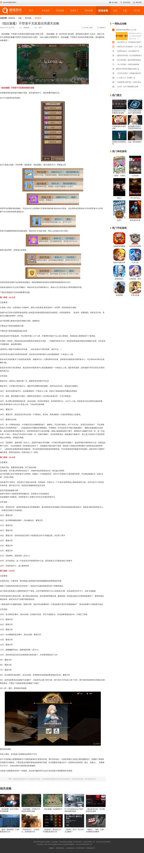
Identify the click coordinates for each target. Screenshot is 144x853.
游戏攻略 (103, 10)
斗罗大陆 (135, 262)
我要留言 (103, 27)
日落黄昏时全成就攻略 (119, 127)
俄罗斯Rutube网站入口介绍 (126, 30)
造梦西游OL (119, 279)
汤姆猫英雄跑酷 (119, 246)
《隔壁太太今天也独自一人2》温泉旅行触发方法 (129, 47)
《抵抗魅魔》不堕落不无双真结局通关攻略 (30, 810)
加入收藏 (114, 2)
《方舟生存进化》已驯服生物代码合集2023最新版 (128, 73)
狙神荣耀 (119, 295)
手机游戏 (60, 10)
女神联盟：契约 (135, 279)
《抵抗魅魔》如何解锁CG (52, 809)
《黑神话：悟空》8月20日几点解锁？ (74, 831)
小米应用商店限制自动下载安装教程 (134, 112)
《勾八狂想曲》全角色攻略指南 (127, 64)
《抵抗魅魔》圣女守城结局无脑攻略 (9, 810)
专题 (125, 10)
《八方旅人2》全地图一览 (125, 78)
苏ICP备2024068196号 (100, 844)
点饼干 (119, 220)
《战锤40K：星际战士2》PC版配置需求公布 (52, 831)
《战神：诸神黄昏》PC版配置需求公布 (9, 831)
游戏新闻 (89, 10)
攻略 (20, 18)
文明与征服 (135, 295)
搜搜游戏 (11, 18)
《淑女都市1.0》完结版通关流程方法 (129, 42)
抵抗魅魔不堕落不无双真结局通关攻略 (134, 128)
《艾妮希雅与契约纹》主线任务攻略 (128, 82)
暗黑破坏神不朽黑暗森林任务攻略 (119, 112)
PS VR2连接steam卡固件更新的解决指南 (73, 810)
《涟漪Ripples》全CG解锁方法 (127, 51)
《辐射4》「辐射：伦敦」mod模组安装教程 (95, 831)
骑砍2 (119, 198)
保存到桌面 (126, 2)
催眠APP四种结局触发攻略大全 (127, 69)
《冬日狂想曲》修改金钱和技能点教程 (128, 60)
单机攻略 (28, 18)
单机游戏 (46, 10)
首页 (31, 10)
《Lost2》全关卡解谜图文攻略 (127, 87)
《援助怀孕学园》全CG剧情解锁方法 (129, 56)
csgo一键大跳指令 (134, 142)
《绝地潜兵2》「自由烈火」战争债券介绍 (30, 831)
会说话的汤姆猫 (135, 246)
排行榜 (137, 10)
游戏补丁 (74, 10)
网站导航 (139, 2)
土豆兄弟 (135, 176)
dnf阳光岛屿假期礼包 (119, 143)
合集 (115, 10)
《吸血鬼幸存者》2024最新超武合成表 (95, 810)
